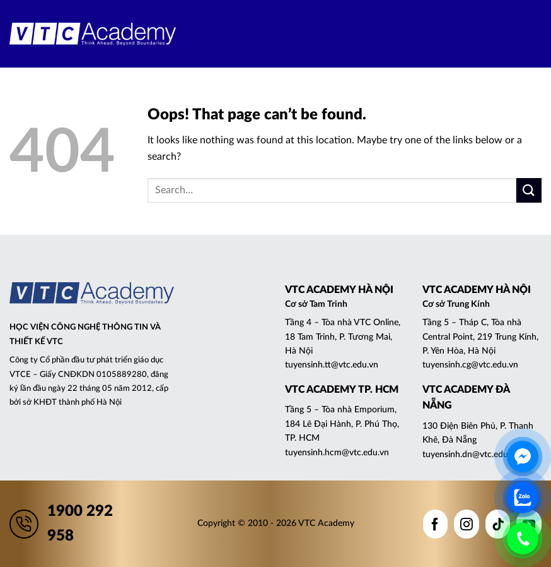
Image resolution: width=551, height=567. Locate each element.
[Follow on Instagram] (466, 524)
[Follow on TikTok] (498, 524)
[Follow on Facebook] (435, 524)
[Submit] (529, 190)
